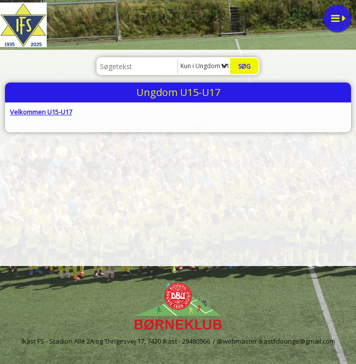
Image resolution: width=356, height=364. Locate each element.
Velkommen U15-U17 (41, 111)
